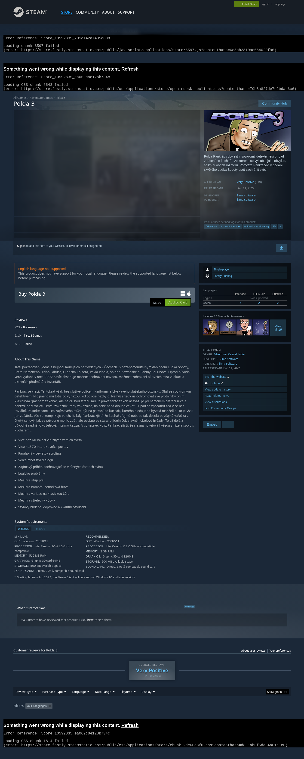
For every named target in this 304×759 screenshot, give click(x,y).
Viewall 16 (278, 333)
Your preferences (280, 656)
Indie (241, 360)
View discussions (216, 407)
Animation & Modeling (256, 232)
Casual (232, 360)
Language (79, 700)
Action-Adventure (230, 232)
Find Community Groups (220, 413)
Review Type (24, 700)
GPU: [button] (230, 714)
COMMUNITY (87, 12)
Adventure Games (41, 103)
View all (189, 612)
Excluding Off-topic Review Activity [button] (83, 714)
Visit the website (217, 382)
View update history (218, 395)
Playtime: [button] (119, 714)
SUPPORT (126, 12)
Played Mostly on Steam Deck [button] (152, 714)
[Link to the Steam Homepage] (33, 16)
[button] (178, 308)
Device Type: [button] (250, 714)
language (280, 4)
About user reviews (253, 656)
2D (274, 232)
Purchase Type (52, 700)
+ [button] (280, 232)
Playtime (126, 700)
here (90, 625)
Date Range (103, 700)
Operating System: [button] (191, 714)
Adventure (211, 232)
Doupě (28, 349)
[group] (152, 715)
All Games (20, 103)
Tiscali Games (33, 341)
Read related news (217, 401)
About (108, 12)
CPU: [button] (214, 714)
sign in (265, 4)
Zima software (246, 201)
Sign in (21, 251)
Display (146, 700)
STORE (67, 12)
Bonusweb (30, 333)
